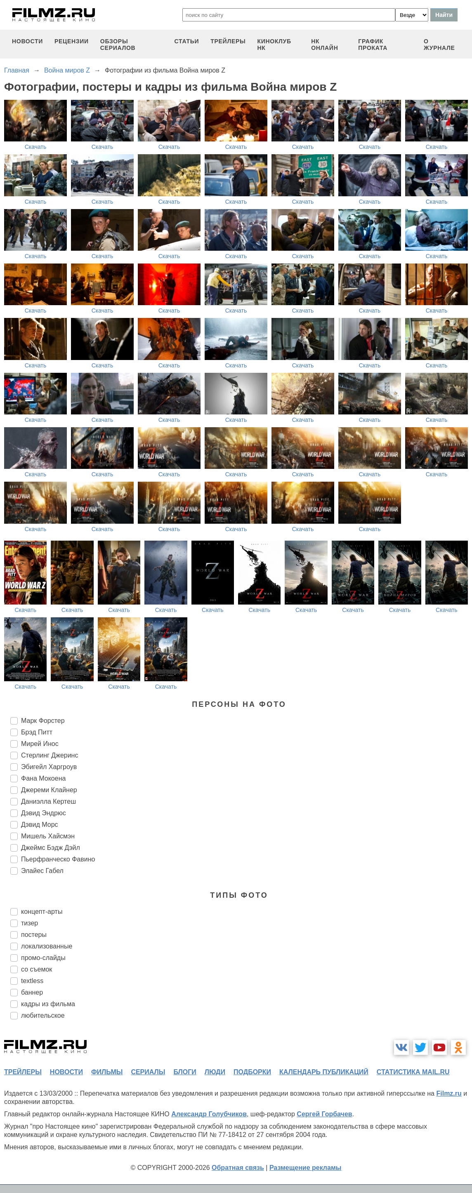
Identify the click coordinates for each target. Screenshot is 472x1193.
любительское (43, 1015)
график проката (372, 44)
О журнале (439, 44)
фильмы (107, 1071)
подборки (252, 1071)
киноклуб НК (274, 44)
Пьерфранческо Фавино (58, 859)
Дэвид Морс (39, 824)
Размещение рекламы (305, 1167)
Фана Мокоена (43, 778)
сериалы (148, 1071)
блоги (184, 1071)
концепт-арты (41, 911)
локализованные (46, 946)
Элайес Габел (42, 870)
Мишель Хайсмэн (48, 836)
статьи (187, 41)
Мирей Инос (40, 743)
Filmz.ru (448, 1093)
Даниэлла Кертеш (48, 801)
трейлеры (227, 41)
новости (27, 41)
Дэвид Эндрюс (43, 813)
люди (215, 1071)
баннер (32, 992)
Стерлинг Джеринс (49, 755)
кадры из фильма (48, 1003)
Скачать (36, 147)
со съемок (36, 969)
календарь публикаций (323, 1071)
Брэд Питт (36, 732)
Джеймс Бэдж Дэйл (50, 847)
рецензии (71, 41)
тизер (29, 923)
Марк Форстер (43, 720)
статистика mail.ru (413, 1071)
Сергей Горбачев (324, 1114)
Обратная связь (238, 1167)
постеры (34, 934)
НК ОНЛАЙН (324, 44)
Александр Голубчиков (209, 1114)
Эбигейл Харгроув (49, 766)
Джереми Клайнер (49, 789)
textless (32, 980)
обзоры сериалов (118, 44)
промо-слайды (43, 957)
